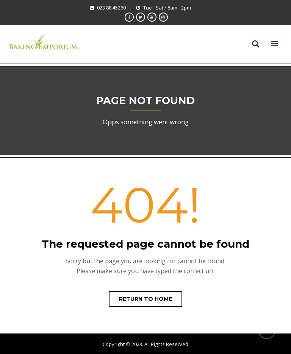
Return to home (145, 299)
